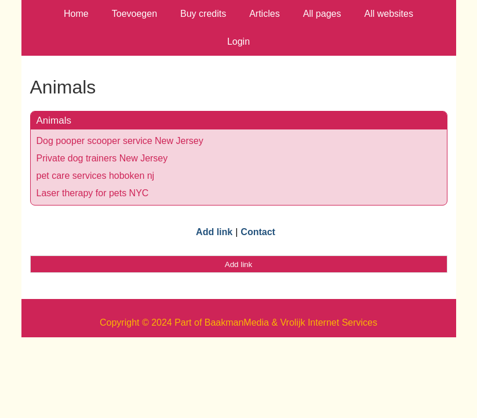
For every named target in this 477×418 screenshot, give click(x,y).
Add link (214, 232)
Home (76, 14)
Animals (54, 120)
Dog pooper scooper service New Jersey (120, 141)
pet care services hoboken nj (96, 176)
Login (238, 41)
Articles (264, 14)
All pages (322, 14)
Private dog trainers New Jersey (102, 158)
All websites (388, 14)
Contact (258, 232)
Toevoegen (134, 14)
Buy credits (203, 14)
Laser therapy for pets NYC (93, 193)
